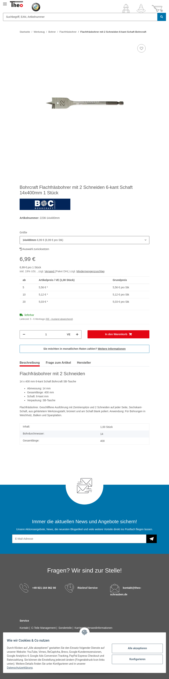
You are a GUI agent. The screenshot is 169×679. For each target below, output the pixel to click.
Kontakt (24, 627)
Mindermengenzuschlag (90, 271)
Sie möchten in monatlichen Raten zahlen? (84, 348)
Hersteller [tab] (84, 362)
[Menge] (46, 334)
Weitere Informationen (112, 348)
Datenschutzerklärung (62, 667)
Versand (50, 271)
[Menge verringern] (24, 334)
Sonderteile (65, 627)
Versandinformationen (99, 627)
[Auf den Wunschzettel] (141, 48)
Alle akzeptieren (134, 648)
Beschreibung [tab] (30, 362)
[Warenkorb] (157, 8)
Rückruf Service (88, 587)
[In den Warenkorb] (118, 334)
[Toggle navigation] (5, 2)
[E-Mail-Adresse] (79, 538)
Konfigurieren (135, 659)
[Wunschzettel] (141, 8)
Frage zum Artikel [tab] (58, 362)
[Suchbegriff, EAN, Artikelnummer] (80, 17)
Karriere (80, 627)
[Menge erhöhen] (77, 334)
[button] (126, 8)
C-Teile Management (43, 627)
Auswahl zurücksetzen (34, 249)
